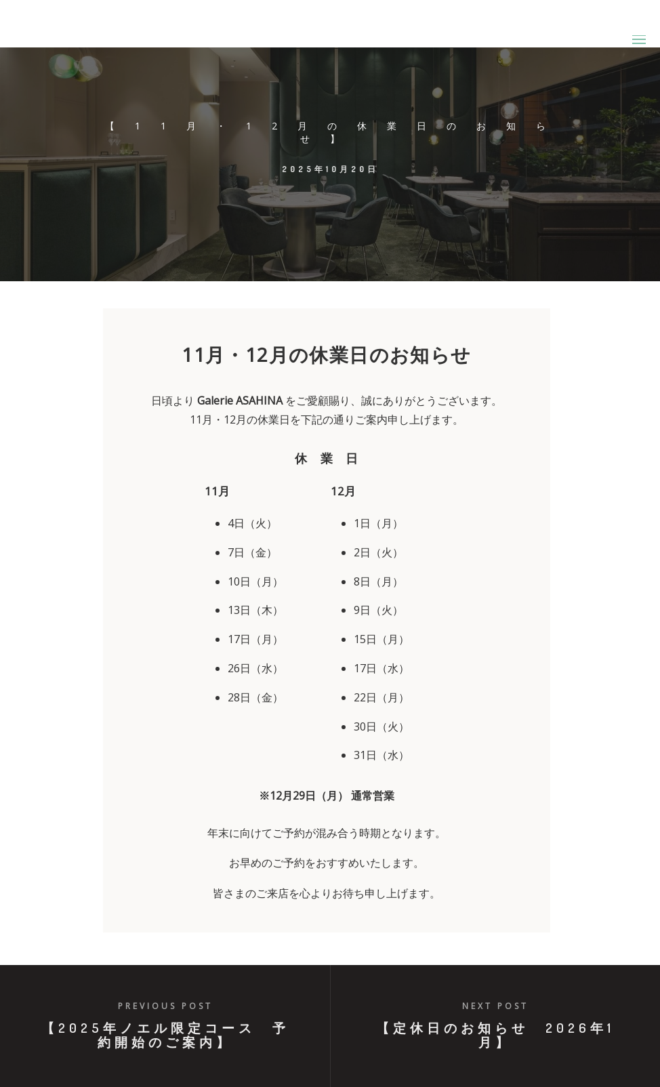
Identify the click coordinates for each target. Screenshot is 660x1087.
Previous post (165, 1006)
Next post (495, 1006)
